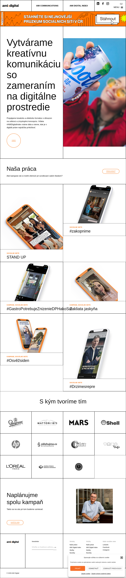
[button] (122, 558)
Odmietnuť (93, 568)
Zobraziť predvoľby (112, 568)
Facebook (106, 547)
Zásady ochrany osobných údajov (101, 573)
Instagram (106, 550)
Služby (72, 550)
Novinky (72, 553)
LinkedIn (105, 545)
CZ (121, 4)
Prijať (78, 568)
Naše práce (73, 545)
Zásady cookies (85, 573)
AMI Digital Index (75, 547)
